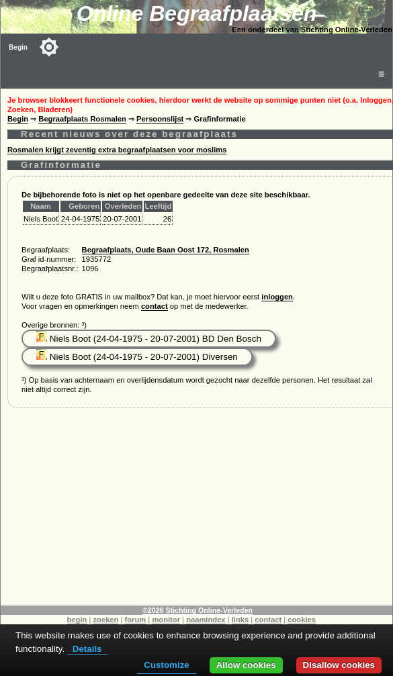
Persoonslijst (159, 119)
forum (135, 620)
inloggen (277, 297)
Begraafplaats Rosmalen (82, 119)
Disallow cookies (339, 665)
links (240, 620)
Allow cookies (246, 665)
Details (87, 649)
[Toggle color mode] (49, 47)
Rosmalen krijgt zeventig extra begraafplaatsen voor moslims (116, 150)
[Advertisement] (196, 512)
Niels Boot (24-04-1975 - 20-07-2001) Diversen (137, 357)
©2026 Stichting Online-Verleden (197, 610)
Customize (166, 665)
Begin (18, 47)
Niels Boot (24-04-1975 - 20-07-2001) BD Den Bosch (148, 339)
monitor (166, 620)
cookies (302, 620)
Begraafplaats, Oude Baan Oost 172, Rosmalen (165, 250)
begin (77, 620)
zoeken (105, 620)
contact (154, 306)
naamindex (205, 620)
